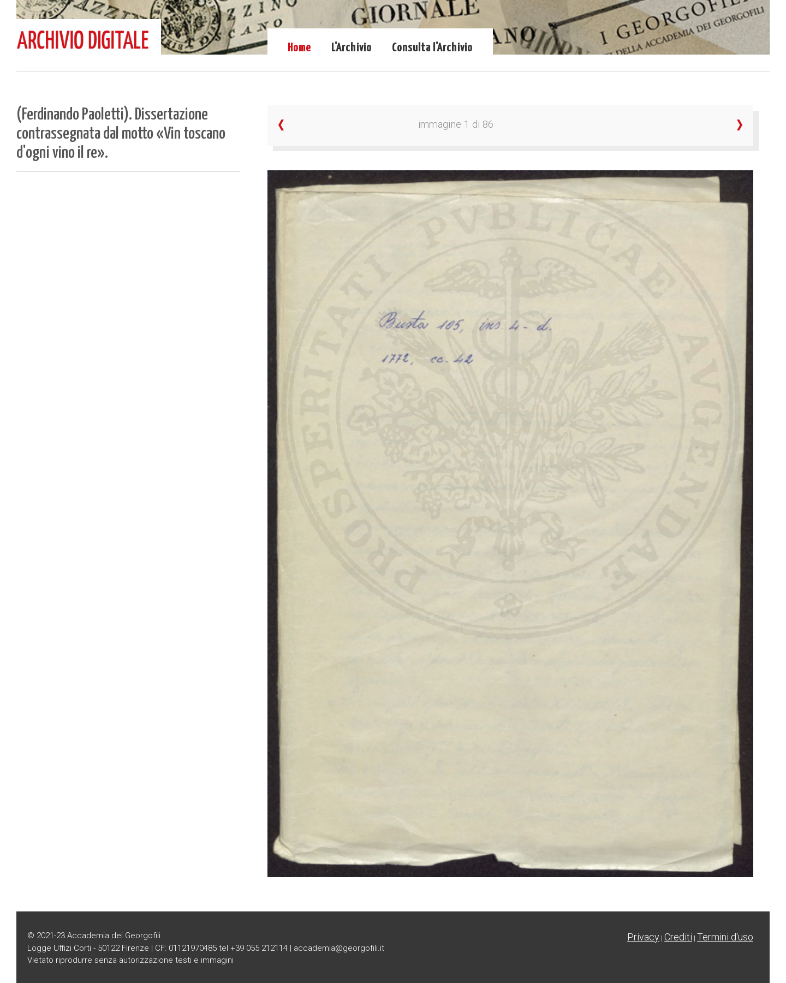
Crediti (678, 937)
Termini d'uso (725, 937)
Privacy (643, 937)
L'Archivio (351, 48)
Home (299, 48)
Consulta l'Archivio (432, 48)
